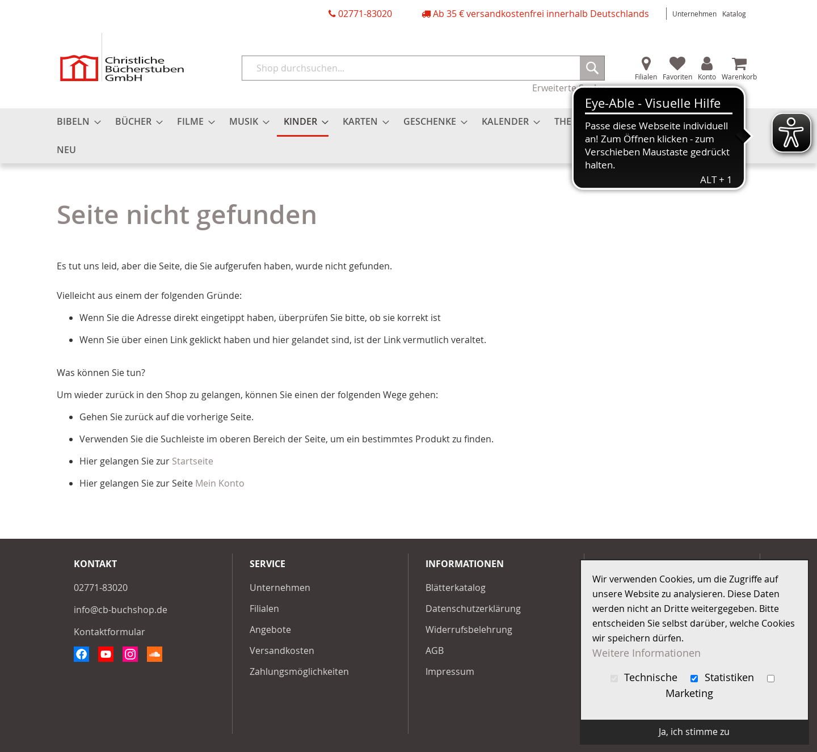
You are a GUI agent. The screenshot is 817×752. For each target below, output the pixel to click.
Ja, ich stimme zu (694, 731)
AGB (435, 650)
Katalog (734, 13)
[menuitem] (75, 121)
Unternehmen (694, 13)
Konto (707, 76)
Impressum (450, 671)
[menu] (408, 135)
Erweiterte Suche (568, 88)
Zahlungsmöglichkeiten (299, 671)
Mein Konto (220, 483)
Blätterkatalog (456, 587)
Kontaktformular (109, 632)
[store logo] (122, 57)
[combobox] (423, 68)
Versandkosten (282, 650)
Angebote (270, 629)
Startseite (192, 461)
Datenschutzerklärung (473, 608)
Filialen (646, 76)
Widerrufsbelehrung (469, 629)
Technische (645, 677)
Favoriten (677, 76)
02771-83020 (365, 13)
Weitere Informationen (646, 653)
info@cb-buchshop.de (120, 609)
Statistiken (723, 677)
